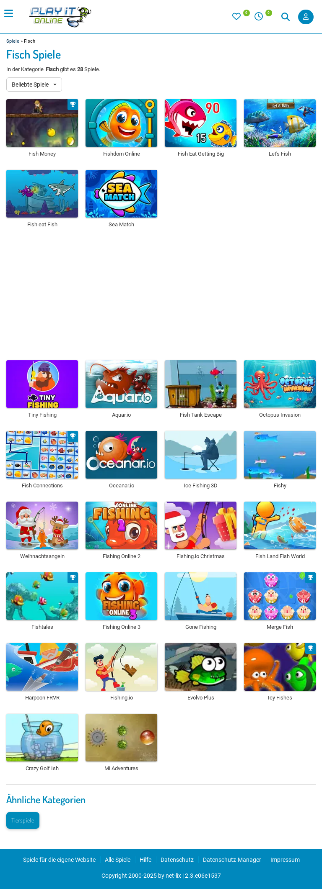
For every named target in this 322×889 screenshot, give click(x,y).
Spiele (12, 41)
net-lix (173, 875)
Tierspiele (22, 820)
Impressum (285, 859)
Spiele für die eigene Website (59, 859)
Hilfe (145, 859)
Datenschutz (177, 859)
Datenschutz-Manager (232, 859)
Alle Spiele (117, 859)
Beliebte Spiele (31, 84)
